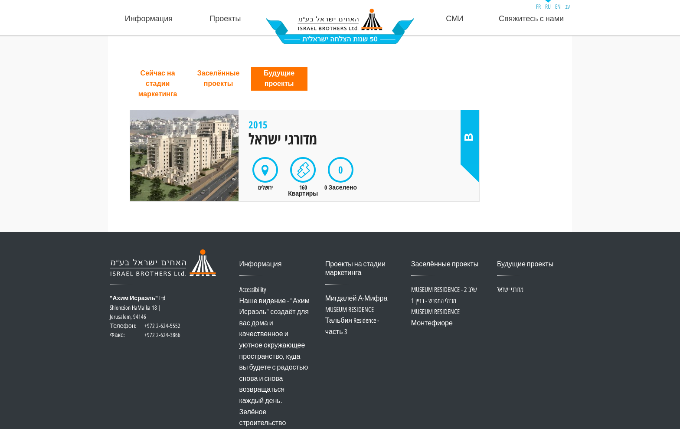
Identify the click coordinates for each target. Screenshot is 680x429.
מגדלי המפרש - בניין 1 (433, 301)
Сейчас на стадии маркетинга (157, 83)
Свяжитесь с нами (531, 18)
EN (558, 6)
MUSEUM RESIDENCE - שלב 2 (444, 290)
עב (567, 6)
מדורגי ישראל (510, 290)
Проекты (225, 18)
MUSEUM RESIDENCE (349, 310)
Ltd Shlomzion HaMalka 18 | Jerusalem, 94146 (145, 313)
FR (538, 6)
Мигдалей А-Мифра (356, 299)
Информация (149, 18)
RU (548, 6)
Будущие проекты (279, 78)
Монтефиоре (432, 323)
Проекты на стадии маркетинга (355, 268)
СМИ (455, 18)
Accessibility (252, 290)
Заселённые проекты (218, 78)
